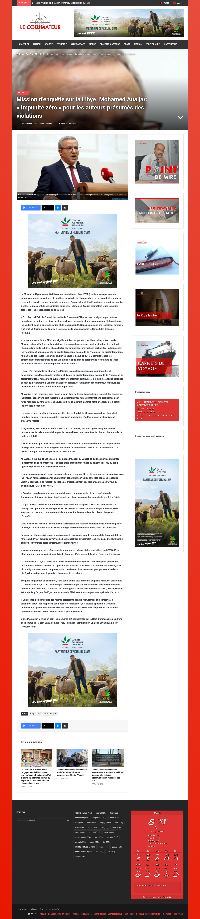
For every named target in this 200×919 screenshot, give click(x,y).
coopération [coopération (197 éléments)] (99, 818)
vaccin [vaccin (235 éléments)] (80, 857)
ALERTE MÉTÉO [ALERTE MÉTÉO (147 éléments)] (83, 813)
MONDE (92, 44)
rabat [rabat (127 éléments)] (94, 842)
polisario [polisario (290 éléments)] (80, 842)
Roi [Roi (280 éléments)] (106, 842)
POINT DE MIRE (153, 44)
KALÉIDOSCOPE (78, 44)
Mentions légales (98, 914)
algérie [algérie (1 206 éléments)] (101, 813)
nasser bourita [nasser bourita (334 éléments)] (83, 837)
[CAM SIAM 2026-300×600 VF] (157, 546)
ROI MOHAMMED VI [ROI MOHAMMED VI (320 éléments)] (85, 847)
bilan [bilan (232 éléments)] (114, 813)
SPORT (127, 44)
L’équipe (85, 914)
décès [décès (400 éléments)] (91, 823)
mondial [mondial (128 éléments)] (95, 832)
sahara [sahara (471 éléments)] (117, 847)
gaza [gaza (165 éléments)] (93, 828)
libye (39, 714)
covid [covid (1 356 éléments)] (114, 818)
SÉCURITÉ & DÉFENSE (110, 44)
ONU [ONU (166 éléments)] (99, 837)
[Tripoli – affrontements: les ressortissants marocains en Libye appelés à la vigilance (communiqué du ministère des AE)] (108, 758)
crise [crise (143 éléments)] (79, 823)
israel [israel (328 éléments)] (116, 828)
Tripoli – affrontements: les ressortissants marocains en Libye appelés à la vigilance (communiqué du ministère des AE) (107, 775)
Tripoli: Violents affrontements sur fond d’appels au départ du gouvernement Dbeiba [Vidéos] (72, 772)
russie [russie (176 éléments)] (103, 847)
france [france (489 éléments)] (79, 828)
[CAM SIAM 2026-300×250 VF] (72, 250)
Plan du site (129, 914)
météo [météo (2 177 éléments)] (109, 832)
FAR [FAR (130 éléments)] (119, 823)
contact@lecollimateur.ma (156, 401)
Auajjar (32, 714)
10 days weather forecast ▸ (157, 897)
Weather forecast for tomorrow (151, 885)
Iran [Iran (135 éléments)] (104, 828)
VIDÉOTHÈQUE (170, 44)
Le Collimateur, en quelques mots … (63, 914)
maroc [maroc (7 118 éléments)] (80, 832)
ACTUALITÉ (32, 54)
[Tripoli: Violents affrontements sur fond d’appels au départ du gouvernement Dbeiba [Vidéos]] (72, 758)
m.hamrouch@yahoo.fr (147, 404)
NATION (37, 44)
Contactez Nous (115, 914)
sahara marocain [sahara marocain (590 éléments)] (83, 852)
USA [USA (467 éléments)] (111, 852)
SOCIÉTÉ (49, 44)
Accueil (21, 54)
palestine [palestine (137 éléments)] (112, 837)
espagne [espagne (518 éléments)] (105, 823)
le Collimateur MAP (29, 124)
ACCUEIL (24, 44)
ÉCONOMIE (62, 44)
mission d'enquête (50, 714)
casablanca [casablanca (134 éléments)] (81, 818)
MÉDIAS (137, 44)
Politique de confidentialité (148, 914)
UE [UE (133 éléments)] (99, 852)
